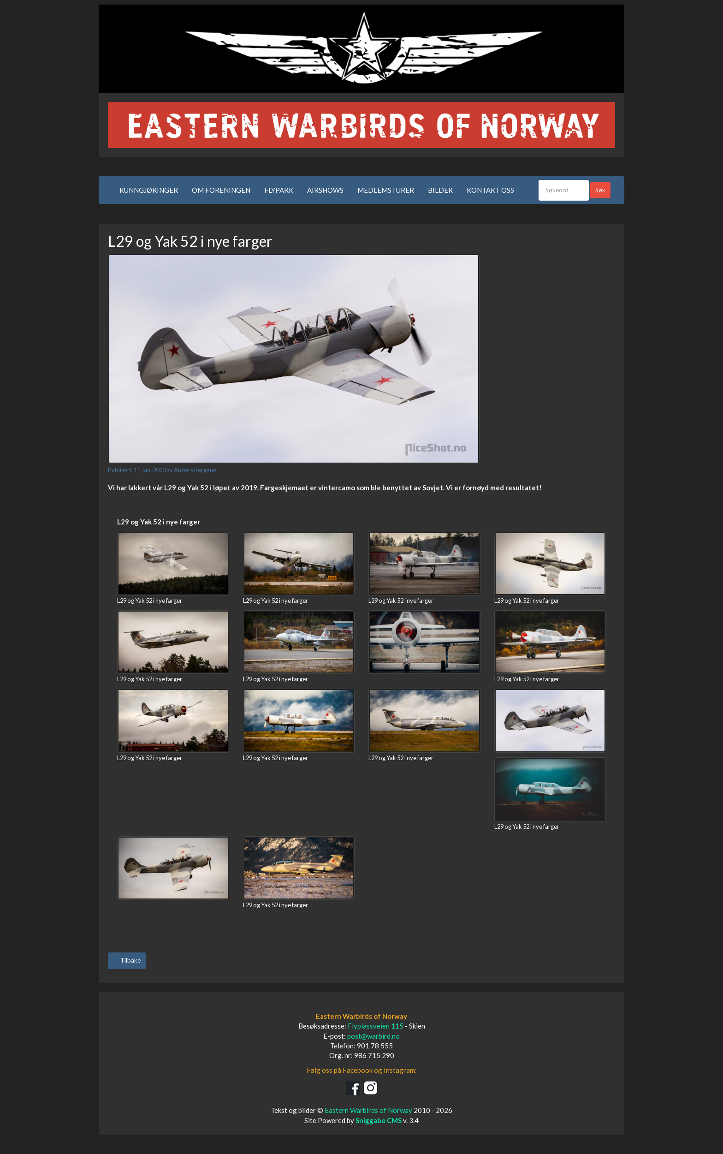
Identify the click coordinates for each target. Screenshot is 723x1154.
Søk (600, 190)
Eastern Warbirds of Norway (368, 1110)
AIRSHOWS (325, 190)
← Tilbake (127, 960)
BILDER (440, 190)
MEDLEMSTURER (385, 190)
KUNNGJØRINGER (148, 190)
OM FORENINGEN (221, 190)
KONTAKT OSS (490, 190)
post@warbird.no (373, 1036)
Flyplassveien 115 (375, 1026)
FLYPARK (278, 190)
